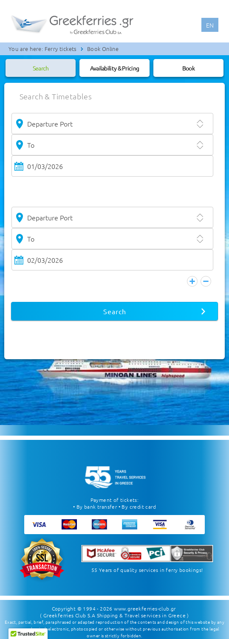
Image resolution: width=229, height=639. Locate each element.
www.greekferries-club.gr (145, 604)
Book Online (103, 49)
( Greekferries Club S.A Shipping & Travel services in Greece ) (114, 611)
